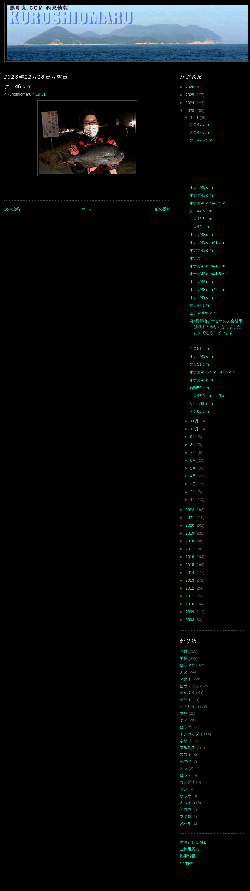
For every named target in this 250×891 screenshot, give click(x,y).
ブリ (183, 713)
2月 (193, 491)
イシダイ (187, 692)
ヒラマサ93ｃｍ (203, 313)
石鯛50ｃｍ (199, 387)
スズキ (185, 754)
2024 (191, 102)
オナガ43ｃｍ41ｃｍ (207, 242)
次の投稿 (12, 209)
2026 (191, 87)
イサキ (185, 699)
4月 (193, 476)
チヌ (183, 672)
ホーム (87, 209)
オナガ (195, 258)
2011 (191, 596)
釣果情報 (187, 856)
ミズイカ (187, 802)
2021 (191, 517)
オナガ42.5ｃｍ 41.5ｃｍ (212, 372)
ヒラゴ (185, 727)
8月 (193, 444)
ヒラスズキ (189, 686)
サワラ (185, 796)
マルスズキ (189, 747)
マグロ (185, 816)
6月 (193, 460)
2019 (191, 533)
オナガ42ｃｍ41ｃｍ (207, 266)
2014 (191, 572)
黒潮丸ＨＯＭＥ (193, 842)
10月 (195, 429)
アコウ (185, 809)
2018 (191, 541)
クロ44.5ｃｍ (201, 211)
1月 (193, 499)
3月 (193, 484)
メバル (185, 823)
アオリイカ (189, 706)
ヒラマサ (187, 665)
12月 (195, 117)
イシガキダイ (191, 734)
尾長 (183, 658)
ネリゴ (185, 741)
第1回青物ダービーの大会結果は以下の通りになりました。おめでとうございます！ (217, 327)
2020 (191, 525)
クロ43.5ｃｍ (201, 218)
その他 (185, 761)
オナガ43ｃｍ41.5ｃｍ (209, 274)
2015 (191, 564)
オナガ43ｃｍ (201, 187)
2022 (191, 509)
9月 (193, 436)
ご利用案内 (189, 849)
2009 (191, 612)
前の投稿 (162, 209)
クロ (183, 651)
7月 (193, 452)
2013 (191, 580)
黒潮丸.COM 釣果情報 (39, 8)
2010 (191, 604)
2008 (191, 619)
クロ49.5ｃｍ (201, 140)
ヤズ (183, 720)
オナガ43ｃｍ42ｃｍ (207, 203)
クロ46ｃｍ (199, 124)
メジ (183, 789)
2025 (191, 95)
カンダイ (187, 782)
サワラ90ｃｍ (201, 403)
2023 (191, 110)
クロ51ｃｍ (199, 348)
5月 (193, 468)
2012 (191, 588)
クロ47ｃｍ (199, 132)
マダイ (185, 679)
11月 (195, 421)
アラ (183, 768)
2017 (191, 549)
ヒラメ (185, 775)
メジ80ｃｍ (199, 411)
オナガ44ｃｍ (201, 281)
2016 (191, 556)
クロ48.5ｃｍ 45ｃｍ (209, 395)
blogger (186, 863)
